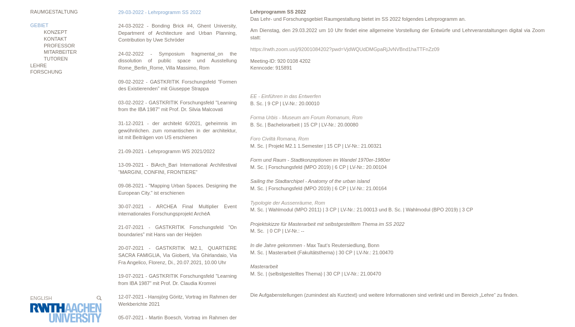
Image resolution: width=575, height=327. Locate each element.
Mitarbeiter (60, 52)
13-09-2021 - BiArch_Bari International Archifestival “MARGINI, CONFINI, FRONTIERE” (177, 168)
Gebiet (39, 25)
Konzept (55, 32)
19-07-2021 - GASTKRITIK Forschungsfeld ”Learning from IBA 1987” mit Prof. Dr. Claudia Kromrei (177, 279)
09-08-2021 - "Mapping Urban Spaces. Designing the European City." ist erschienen (177, 189)
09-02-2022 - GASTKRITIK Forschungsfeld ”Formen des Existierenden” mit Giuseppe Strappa (177, 85)
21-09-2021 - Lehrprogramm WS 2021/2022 (166, 151)
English (41, 298)
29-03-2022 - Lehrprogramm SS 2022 (159, 12)
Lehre (38, 65)
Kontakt (55, 39)
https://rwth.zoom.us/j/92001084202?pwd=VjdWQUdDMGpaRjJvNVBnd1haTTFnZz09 (345, 49)
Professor (59, 45)
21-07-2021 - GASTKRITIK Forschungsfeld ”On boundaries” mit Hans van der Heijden (177, 230)
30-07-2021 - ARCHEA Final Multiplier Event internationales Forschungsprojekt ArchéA (177, 210)
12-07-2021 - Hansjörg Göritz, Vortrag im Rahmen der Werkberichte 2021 (177, 300)
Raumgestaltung (54, 11)
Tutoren (56, 58)
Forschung (46, 72)
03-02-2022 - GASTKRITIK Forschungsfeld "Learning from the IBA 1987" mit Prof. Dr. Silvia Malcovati (177, 106)
